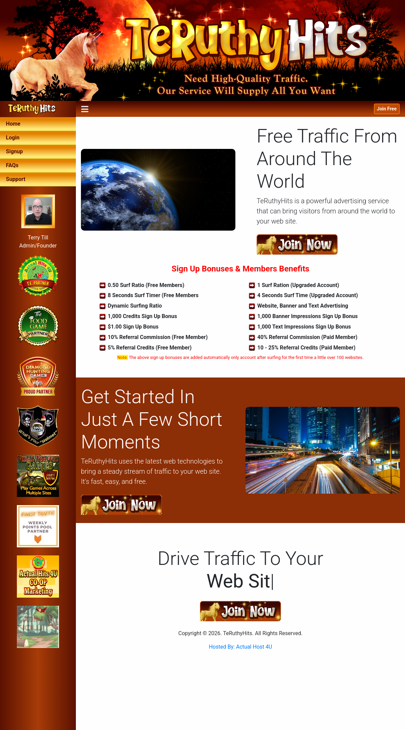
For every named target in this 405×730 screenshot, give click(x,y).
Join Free (387, 108)
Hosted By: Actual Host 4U (240, 647)
